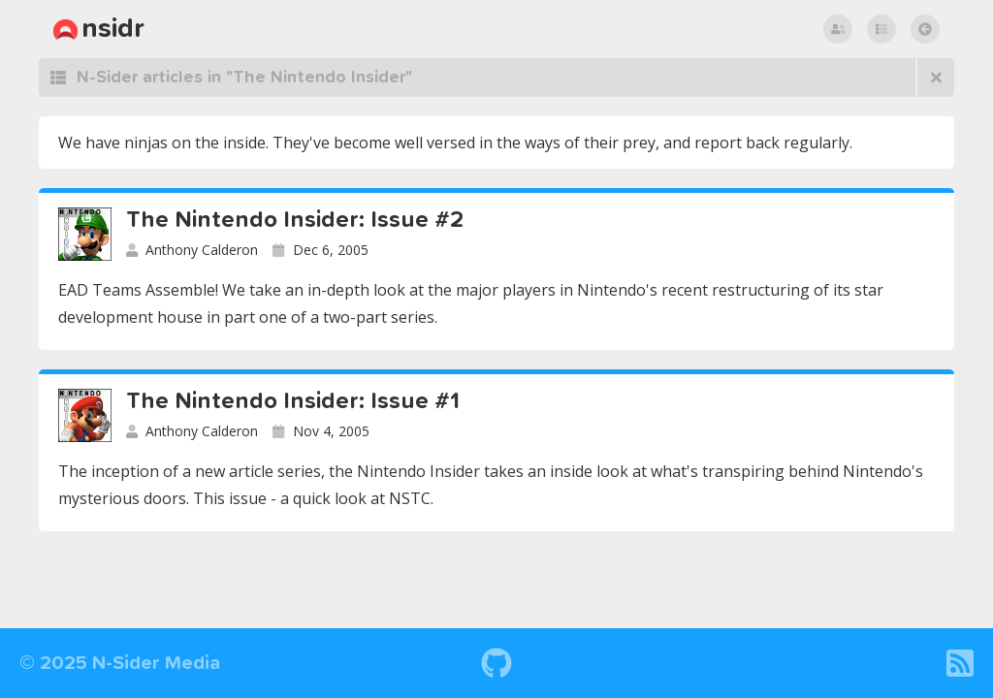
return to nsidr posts (929, 29)
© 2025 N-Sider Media (119, 663)
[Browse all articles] (934, 77)
